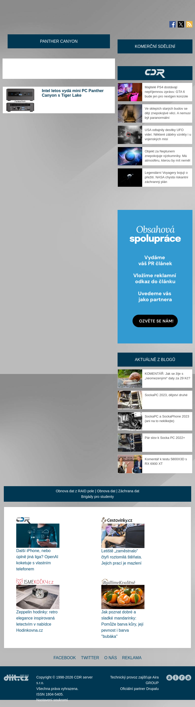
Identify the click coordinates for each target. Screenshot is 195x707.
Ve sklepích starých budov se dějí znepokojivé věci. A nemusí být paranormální (168, 113)
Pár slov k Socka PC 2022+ (165, 438)
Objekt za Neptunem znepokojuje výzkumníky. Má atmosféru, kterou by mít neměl (167, 155)
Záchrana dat (128, 491)
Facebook (65, 658)
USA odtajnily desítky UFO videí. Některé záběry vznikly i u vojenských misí (168, 134)
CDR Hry (155, 73)
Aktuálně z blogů (155, 359)
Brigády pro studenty (97, 497)
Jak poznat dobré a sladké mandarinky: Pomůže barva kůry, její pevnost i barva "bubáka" (122, 624)
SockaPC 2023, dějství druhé (166, 395)
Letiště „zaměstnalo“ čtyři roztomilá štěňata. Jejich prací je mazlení (121, 557)
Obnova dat (106, 491)
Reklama (131, 658)
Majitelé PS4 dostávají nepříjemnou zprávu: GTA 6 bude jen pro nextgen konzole (166, 91)
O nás (110, 658)
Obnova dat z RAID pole (75, 491)
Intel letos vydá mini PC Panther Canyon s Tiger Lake (73, 93)
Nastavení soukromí (52, 700)
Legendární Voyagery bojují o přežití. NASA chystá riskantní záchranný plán (166, 177)
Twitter (90, 658)
